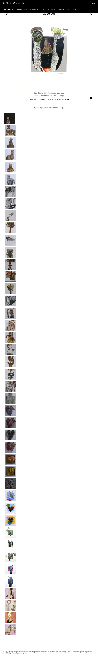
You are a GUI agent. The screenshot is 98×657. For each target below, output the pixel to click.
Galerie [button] (34, 10)
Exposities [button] (22, 10)
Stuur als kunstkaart (49, 99)
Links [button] (61, 10)
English (93, 3)
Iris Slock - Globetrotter (13, 3)
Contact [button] (72, 10)
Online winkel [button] (48, 10)
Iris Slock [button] (8, 10)
